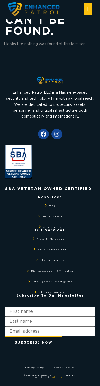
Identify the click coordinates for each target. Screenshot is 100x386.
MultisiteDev (58, 377)
